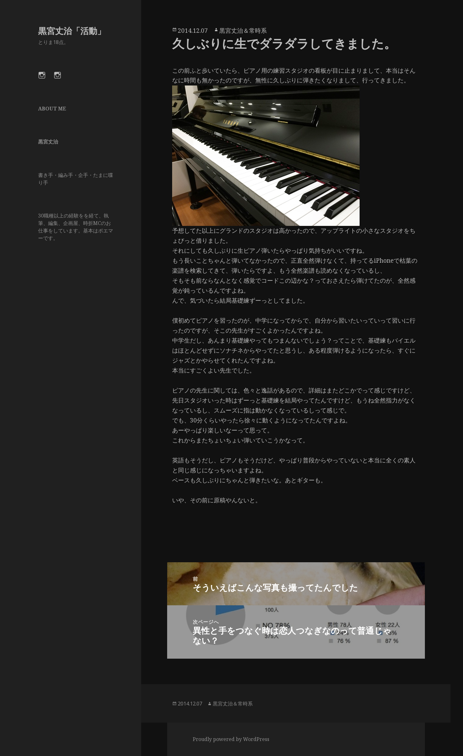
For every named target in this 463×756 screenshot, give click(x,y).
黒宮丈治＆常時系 (243, 31)
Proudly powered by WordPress (231, 739)
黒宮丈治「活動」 (72, 31)
